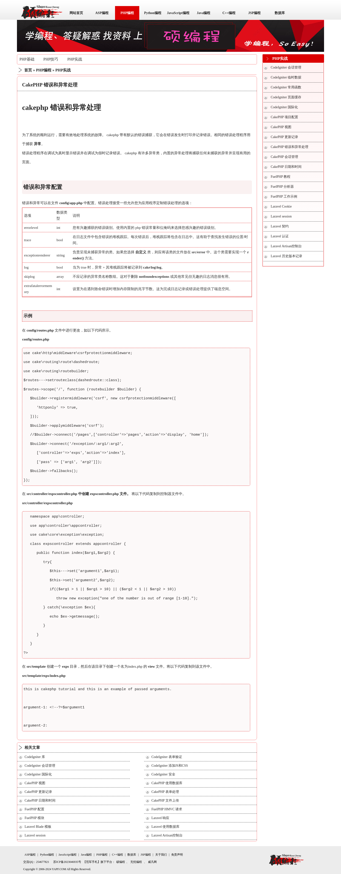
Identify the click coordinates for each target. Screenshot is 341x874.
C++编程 (228, 13)
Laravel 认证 (280, 236)
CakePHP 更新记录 (38, 792)
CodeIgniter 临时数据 (286, 77)
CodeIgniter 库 (34, 757)
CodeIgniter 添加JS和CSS (169, 765)
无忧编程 (136, 862)
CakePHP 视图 (34, 783)
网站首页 (76, 13)
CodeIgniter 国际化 (38, 774)
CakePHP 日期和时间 (39, 800)
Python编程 (152, 13)
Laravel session (35, 835)
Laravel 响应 (160, 818)
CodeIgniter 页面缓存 (286, 97)
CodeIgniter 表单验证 (166, 757)
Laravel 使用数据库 (165, 826)
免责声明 (177, 854)
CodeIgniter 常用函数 (286, 87)
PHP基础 (26, 59)
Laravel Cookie (281, 206)
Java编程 (203, 13)
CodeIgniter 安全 (163, 774)
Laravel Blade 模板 (37, 826)
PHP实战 (74, 59)
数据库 (280, 13)
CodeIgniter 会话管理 (39, 765)
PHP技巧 (50, 59)
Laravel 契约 (280, 226)
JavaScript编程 (178, 13)
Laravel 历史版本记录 (286, 256)
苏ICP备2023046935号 (67, 862)
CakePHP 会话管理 (284, 157)
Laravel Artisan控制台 (167, 835)
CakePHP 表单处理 (165, 792)
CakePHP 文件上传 (165, 800)
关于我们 (161, 854)
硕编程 (120, 862)
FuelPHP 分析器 (282, 186)
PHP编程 (127, 13)
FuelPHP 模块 (34, 818)
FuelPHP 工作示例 (284, 196)
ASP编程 (101, 13)
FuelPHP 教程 (281, 176)
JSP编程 (254, 13)
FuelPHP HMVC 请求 (166, 809)
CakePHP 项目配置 (284, 117)
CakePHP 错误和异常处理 (289, 147)
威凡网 (152, 862)
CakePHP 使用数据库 (166, 783)
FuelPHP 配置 (34, 809)
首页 (28, 70)
